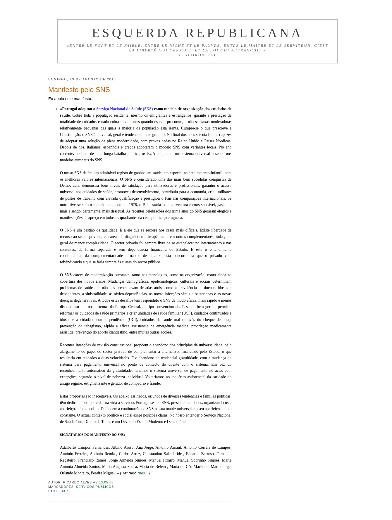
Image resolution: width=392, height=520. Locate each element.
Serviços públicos (95, 486)
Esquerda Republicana (197, 33)
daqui (142, 473)
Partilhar (58, 491)
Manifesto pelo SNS (79, 90)
